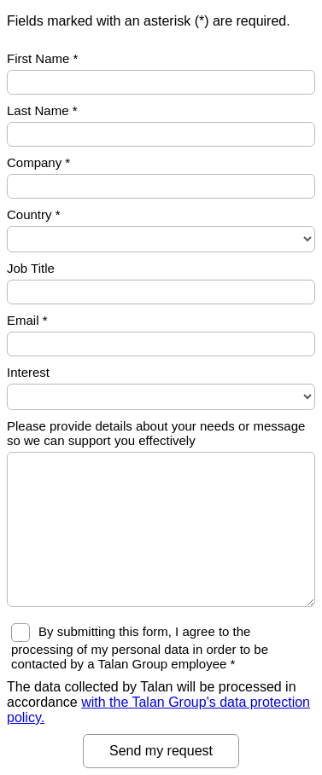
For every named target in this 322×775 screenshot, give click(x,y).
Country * (34, 214)
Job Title (31, 268)
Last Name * (42, 110)
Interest (28, 372)
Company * (38, 162)
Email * (27, 320)
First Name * (42, 58)
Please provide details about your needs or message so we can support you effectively (156, 433)
